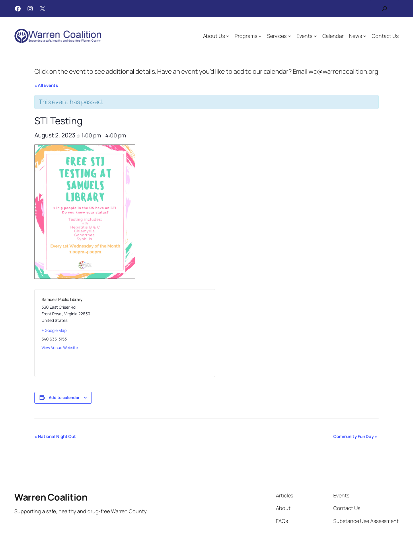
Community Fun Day (355, 436)
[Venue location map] (166, 333)
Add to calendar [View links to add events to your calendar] (64, 397)
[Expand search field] (384, 8)
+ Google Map (54, 330)
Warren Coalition (50, 497)
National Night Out (55, 436)
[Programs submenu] (260, 36)
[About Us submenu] (227, 36)
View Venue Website (60, 347)
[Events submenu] (315, 36)
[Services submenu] (289, 36)
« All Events (46, 85)
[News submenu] (364, 36)
